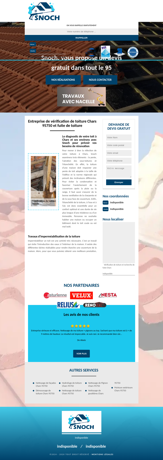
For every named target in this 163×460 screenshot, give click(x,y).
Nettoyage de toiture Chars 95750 (72, 392)
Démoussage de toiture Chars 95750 (45, 392)
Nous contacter (100, 80)
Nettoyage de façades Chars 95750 (46, 384)
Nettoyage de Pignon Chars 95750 (98, 384)
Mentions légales (102, 454)
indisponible (44, 43)
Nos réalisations (63, 80)
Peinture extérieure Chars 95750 (124, 389)
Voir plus (81, 353)
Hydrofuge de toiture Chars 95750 (72, 384)
